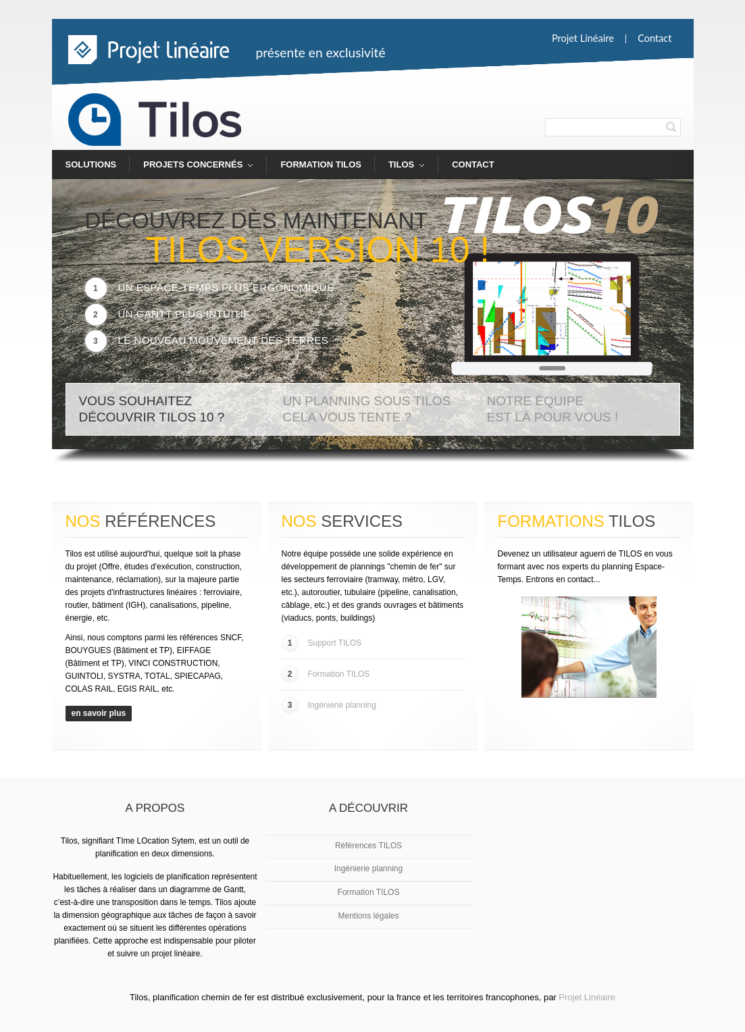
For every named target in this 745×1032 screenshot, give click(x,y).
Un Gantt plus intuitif (167, 313)
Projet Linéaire (587, 997)
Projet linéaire (583, 38)
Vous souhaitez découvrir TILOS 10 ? (152, 409)
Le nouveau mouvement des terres (207, 340)
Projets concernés (191, 169)
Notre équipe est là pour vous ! (553, 409)
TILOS (400, 169)
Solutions (91, 164)
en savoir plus (99, 713)
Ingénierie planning (329, 705)
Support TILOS (322, 643)
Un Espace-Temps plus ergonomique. (211, 287)
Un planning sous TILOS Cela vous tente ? (367, 409)
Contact (654, 38)
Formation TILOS (320, 164)
